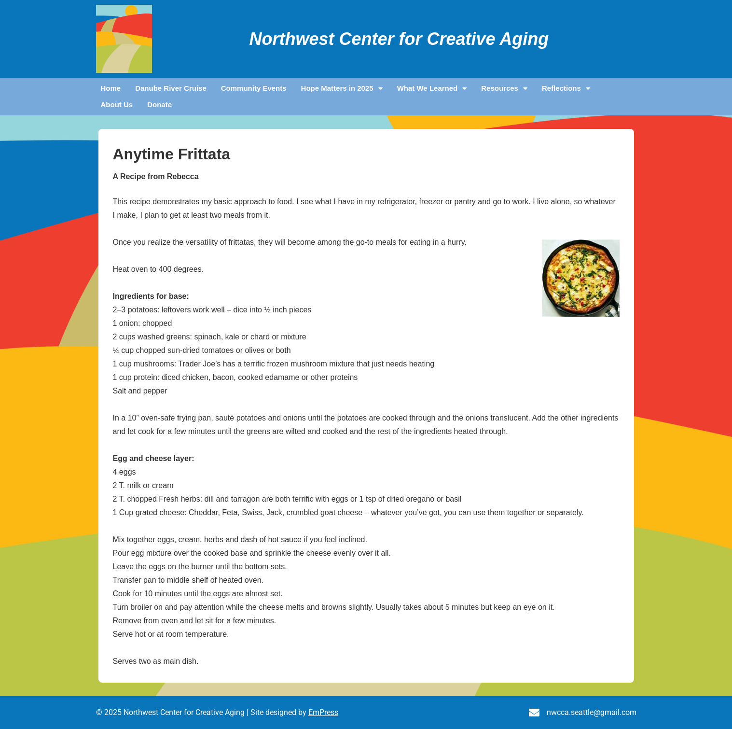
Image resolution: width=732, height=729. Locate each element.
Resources (504, 88)
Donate (159, 104)
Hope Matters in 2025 (342, 88)
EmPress (323, 712)
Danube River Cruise (171, 88)
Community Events (254, 88)
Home (111, 88)
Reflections (566, 88)
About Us (117, 104)
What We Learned (432, 88)
